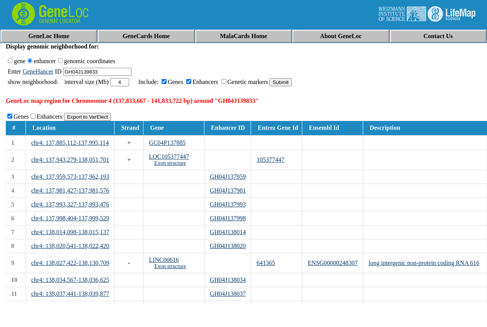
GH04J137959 (228, 176)
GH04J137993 (228, 204)
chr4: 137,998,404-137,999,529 (70, 218)
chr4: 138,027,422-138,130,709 (70, 263)
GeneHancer (38, 71)
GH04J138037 (228, 293)
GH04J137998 (228, 218)
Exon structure (170, 163)
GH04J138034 (228, 280)
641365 (265, 263)
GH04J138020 (228, 246)
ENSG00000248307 (333, 263)
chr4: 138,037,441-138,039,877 (70, 293)
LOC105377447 (169, 156)
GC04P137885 (167, 142)
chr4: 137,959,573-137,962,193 (70, 176)
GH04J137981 (228, 190)
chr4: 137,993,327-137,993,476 (70, 204)
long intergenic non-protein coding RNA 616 (424, 263)
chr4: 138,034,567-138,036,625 (70, 280)
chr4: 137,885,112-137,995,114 (70, 142)
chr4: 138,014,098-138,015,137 (70, 232)
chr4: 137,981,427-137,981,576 (70, 190)
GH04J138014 (228, 232)
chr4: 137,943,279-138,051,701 (70, 159)
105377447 (270, 159)
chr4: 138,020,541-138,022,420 (70, 246)
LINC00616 (164, 260)
